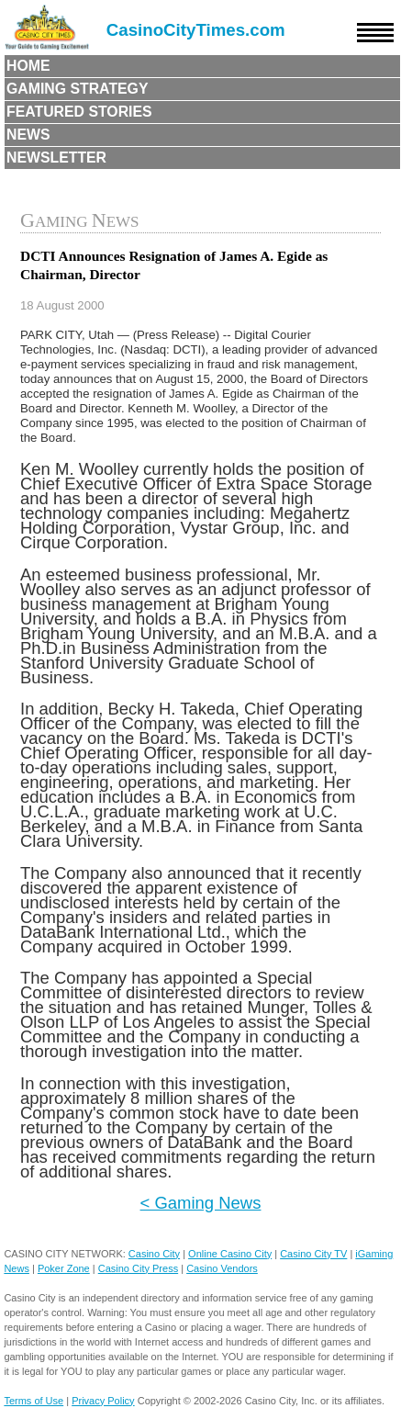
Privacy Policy (103, 1400)
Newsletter (56, 157)
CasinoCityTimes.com (195, 29)
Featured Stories (79, 111)
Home (28, 65)
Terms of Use (33, 1400)
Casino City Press (138, 1268)
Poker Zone (64, 1268)
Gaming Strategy (77, 88)
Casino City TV (313, 1253)
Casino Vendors (222, 1268)
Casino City (154, 1253)
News (28, 134)
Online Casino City (230, 1253)
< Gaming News (201, 1202)
